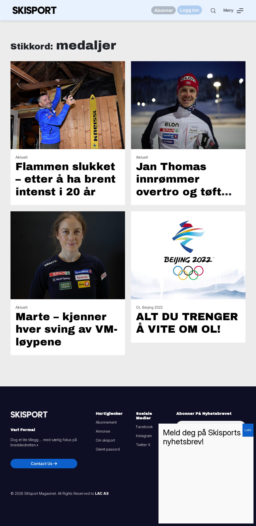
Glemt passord (108, 449)
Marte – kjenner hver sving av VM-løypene (67, 329)
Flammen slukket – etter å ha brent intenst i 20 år (66, 179)
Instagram (144, 436)
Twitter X (143, 445)
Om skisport (105, 440)
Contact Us (44, 463)
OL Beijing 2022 (149, 307)
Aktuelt (22, 157)
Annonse (103, 431)
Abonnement (106, 422)
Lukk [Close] (248, 430)
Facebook (144, 427)
